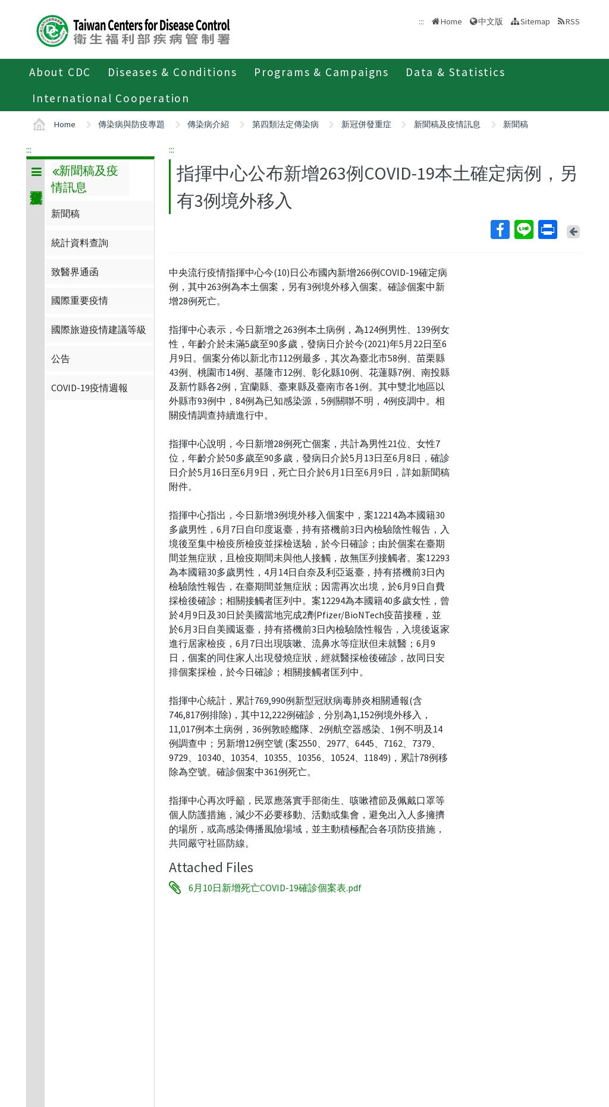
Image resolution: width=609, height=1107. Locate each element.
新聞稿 (515, 124)
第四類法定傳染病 (285, 124)
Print (547, 229)
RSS (573, 21)
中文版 (490, 21)
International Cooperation (111, 98)
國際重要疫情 (79, 300)
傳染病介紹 (208, 124)
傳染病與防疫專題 (131, 124)
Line (523, 229)
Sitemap (535, 21)
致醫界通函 (75, 272)
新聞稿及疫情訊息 (447, 124)
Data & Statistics (456, 72)
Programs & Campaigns (321, 72)
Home (451, 21)
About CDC (60, 72)
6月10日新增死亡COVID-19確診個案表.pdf (275, 888)
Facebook (499, 229)
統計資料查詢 (79, 243)
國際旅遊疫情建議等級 (98, 329)
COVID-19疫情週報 (89, 388)
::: (29, 149)
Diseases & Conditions (172, 72)
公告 (60, 358)
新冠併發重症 (366, 124)
